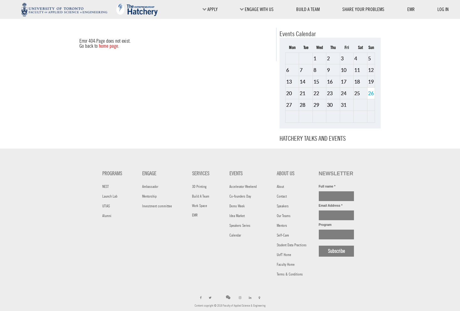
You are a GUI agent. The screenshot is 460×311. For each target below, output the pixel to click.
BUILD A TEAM (308, 9)
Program (325, 224)
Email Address (331, 205)
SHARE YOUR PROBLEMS (363, 9)
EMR (411, 10)
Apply (210, 9)
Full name (327, 186)
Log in (443, 9)
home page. (109, 46)
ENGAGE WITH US (257, 9)
